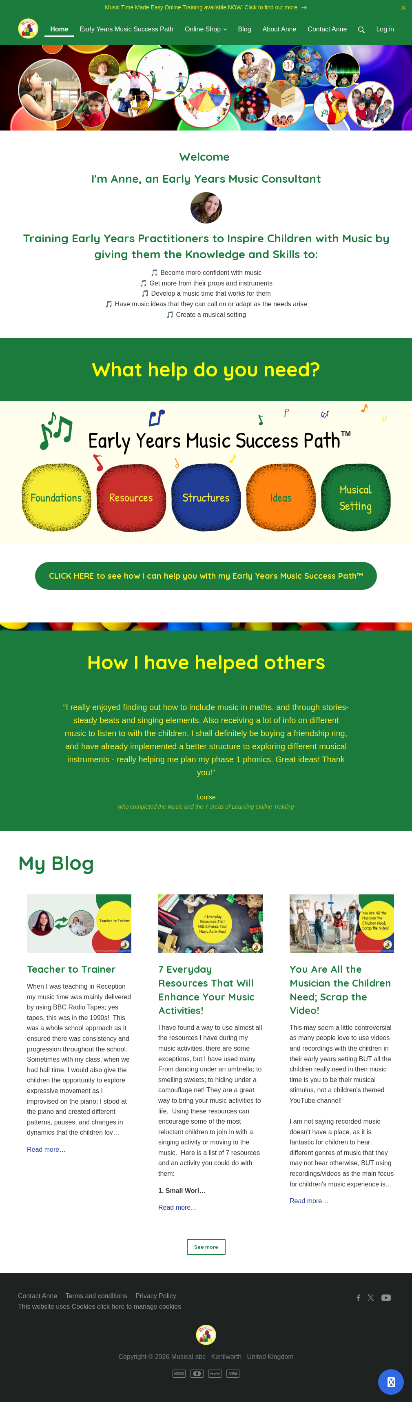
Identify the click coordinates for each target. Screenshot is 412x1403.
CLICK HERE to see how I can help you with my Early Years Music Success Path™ (206, 576)
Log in (385, 30)
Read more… (46, 1150)
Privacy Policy (155, 1296)
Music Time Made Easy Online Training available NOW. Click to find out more (206, 7)
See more (206, 1248)
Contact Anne (37, 1296)
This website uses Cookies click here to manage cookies (99, 1307)
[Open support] (391, 1382)
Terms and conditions (96, 1296)
